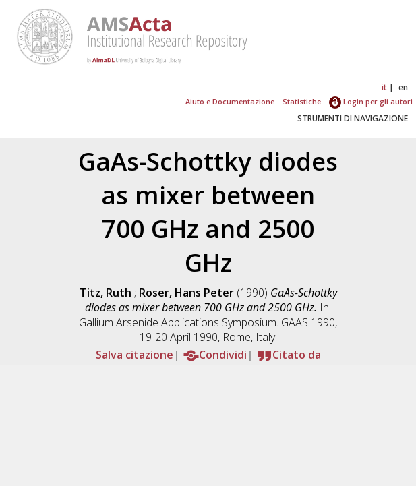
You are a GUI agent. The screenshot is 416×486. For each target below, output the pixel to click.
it (384, 87)
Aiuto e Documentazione (229, 101)
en (403, 87)
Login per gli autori (371, 101)
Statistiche (302, 101)
